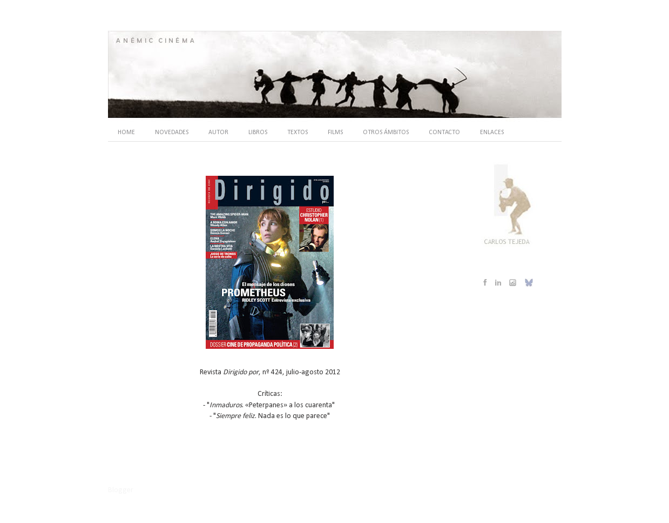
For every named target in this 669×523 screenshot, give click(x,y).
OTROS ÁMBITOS (386, 132)
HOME (126, 132)
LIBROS (257, 132)
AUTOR (218, 132)
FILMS (335, 132)
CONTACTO (444, 132)
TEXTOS (297, 132)
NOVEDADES (171, 132)
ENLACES (492, 132)
